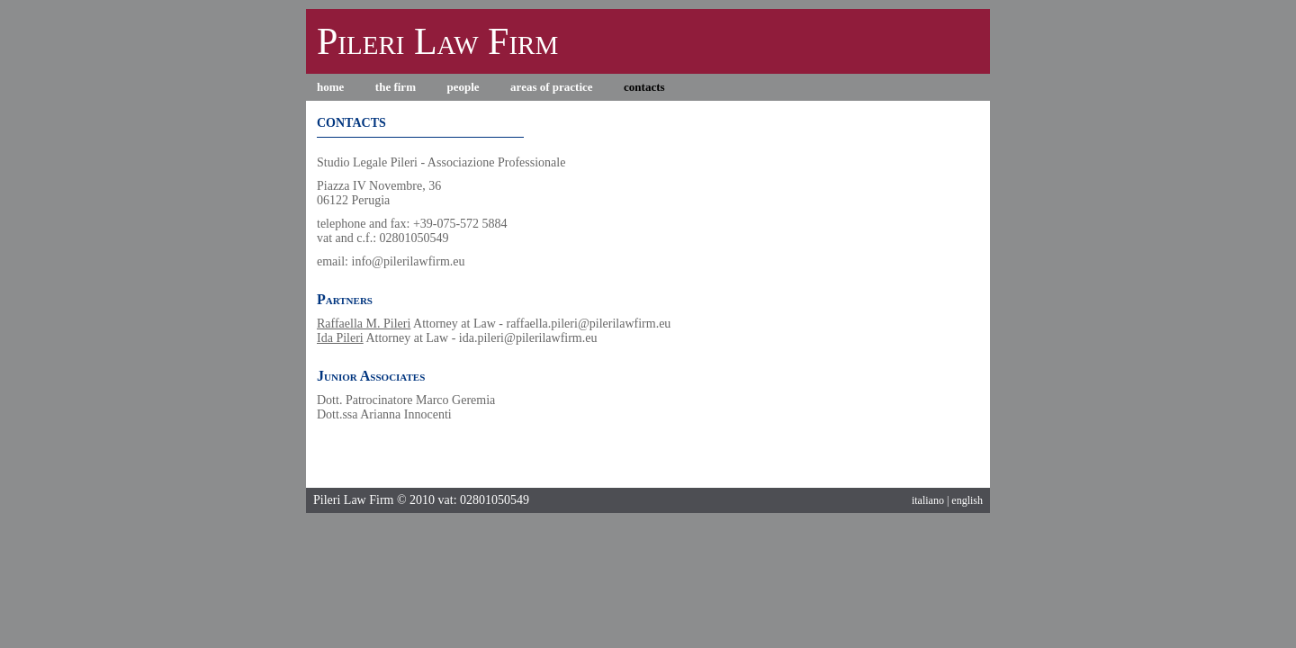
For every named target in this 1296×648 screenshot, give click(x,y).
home (330, 87)
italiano (928, 500)
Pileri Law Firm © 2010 (374, 500)
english (967, 500)
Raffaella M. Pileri (363, 323)
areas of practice (551, 87)
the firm (395, 87)
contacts (644, 87)
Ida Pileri (340, 338)
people (462, 87)
